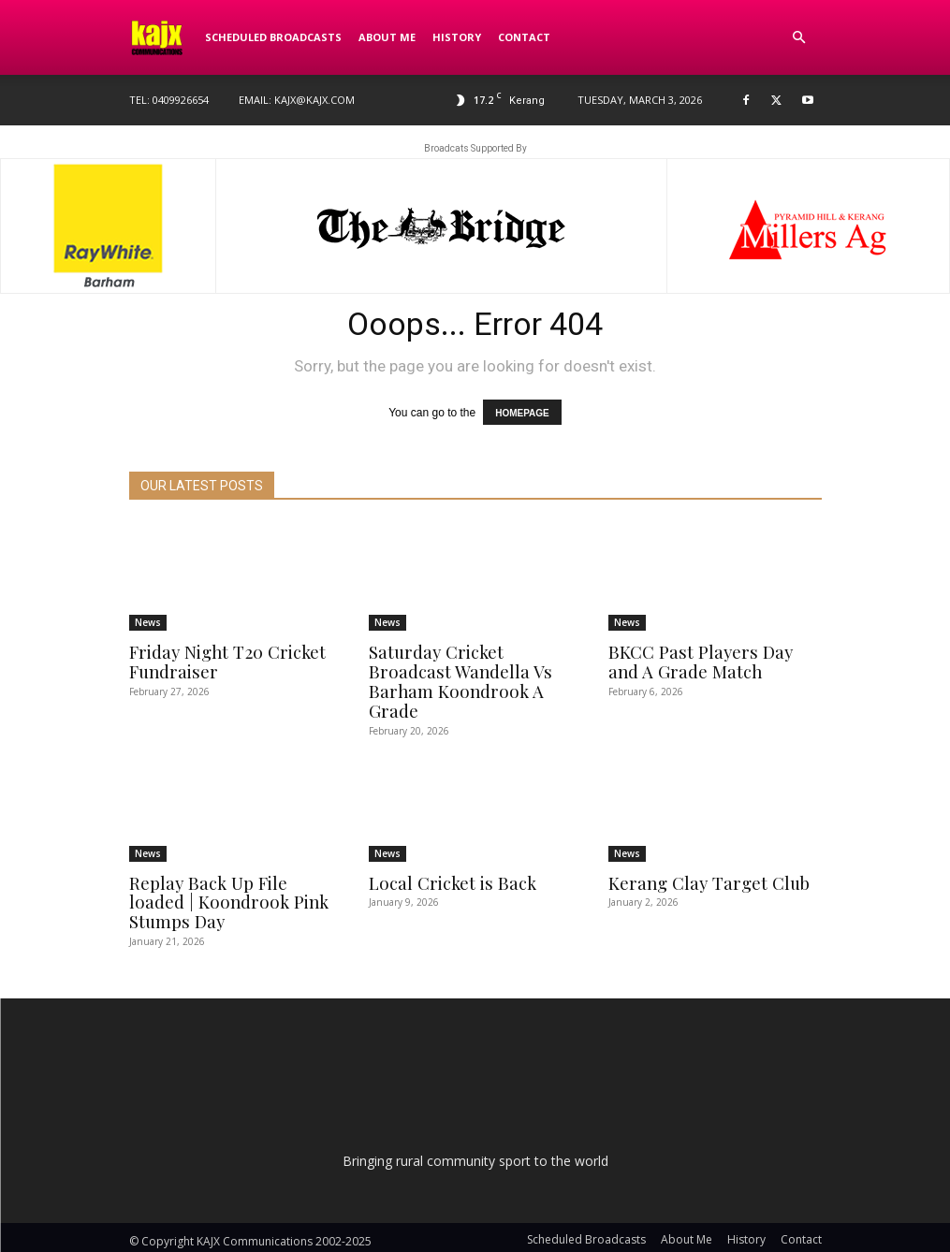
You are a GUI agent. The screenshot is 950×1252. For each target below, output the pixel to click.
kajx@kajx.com (314, 100)
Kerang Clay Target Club (704, 860)
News (148, 622)
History (456, 37)
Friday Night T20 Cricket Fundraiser (223, 660)
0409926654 (181, 100)
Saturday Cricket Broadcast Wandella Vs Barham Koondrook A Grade (473, 670)
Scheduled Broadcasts (273, 37)
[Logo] (163, 37)
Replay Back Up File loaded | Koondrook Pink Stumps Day (233, 879)
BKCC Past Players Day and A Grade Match (710, 660)
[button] (799, 38)
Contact (524, 37)
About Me (387, 37)
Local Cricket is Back (448, 860)
